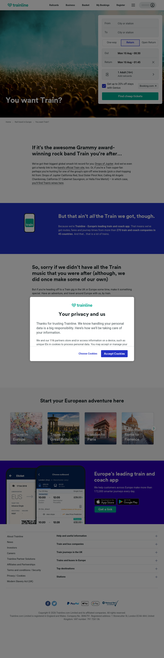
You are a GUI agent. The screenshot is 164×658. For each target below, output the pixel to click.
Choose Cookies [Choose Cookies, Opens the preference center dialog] (88, 353)
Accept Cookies (114, 353)
